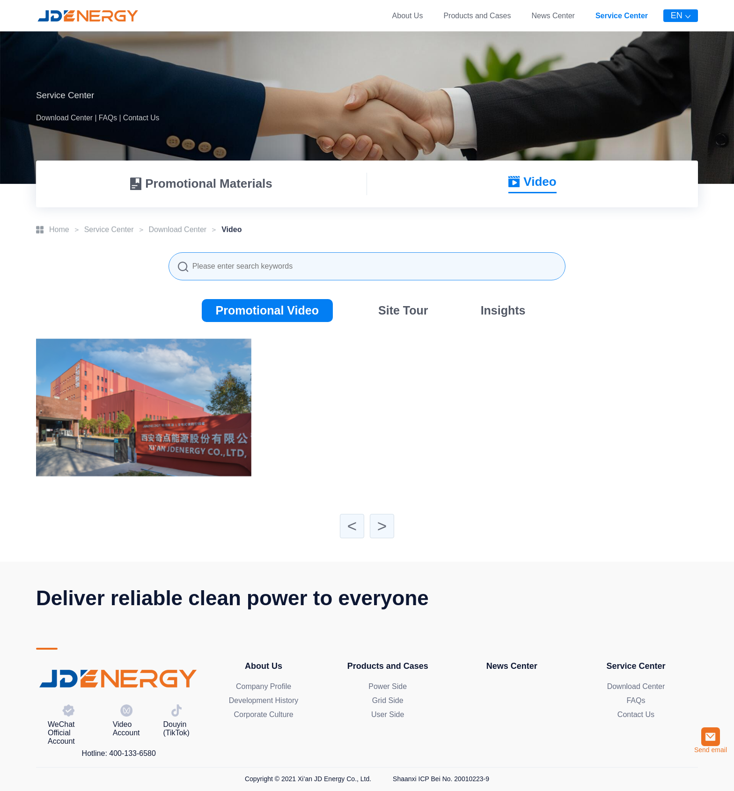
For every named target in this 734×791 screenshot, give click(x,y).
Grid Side (388, 700)
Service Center (621, 16)
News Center (552, 16)
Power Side (387, 686)
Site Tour (403, 310)
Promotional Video (267, 310)
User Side (387, 714)
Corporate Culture (263, 714)
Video (532, 182)
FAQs (635, 700)
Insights (503, 310)
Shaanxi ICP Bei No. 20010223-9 (441, 779)
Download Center (178, 228)
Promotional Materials (201, 183)
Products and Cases (477, 16)
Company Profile (263, 686)
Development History (264, 700)
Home (59, 228)
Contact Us (635, 714)
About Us (407, 16)
